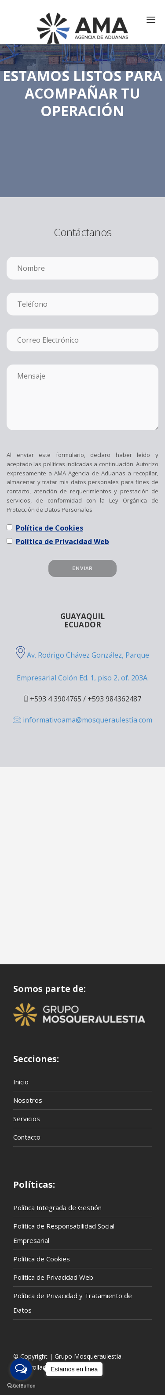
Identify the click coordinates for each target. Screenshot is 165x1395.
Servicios (26, 1118)
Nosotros (27, 1100)
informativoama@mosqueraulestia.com (82, 720)
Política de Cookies (49, 528)
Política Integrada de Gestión (57, 1207)
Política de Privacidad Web (62, 541)
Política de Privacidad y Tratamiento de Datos (72, 1302)
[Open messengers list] (21, 1369)
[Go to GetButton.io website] (21, 1386)
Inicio (21, 1081)
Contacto (26, 1137)
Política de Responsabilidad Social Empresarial (63, 1233)
